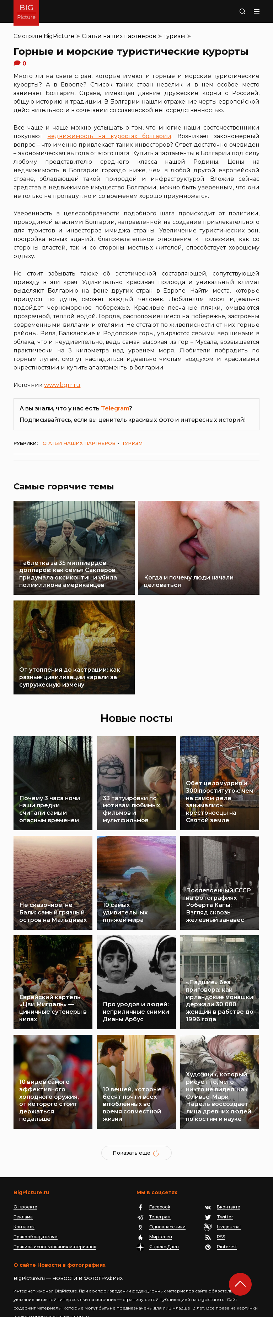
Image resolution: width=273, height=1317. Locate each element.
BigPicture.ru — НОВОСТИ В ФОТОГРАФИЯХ (68, 1244)
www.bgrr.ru (62, 385)
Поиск (234, 11)
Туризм (174, 36)
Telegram (115, 408)
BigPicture (59, 36)
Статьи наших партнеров (119, 36)
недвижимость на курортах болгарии (109, 136)
